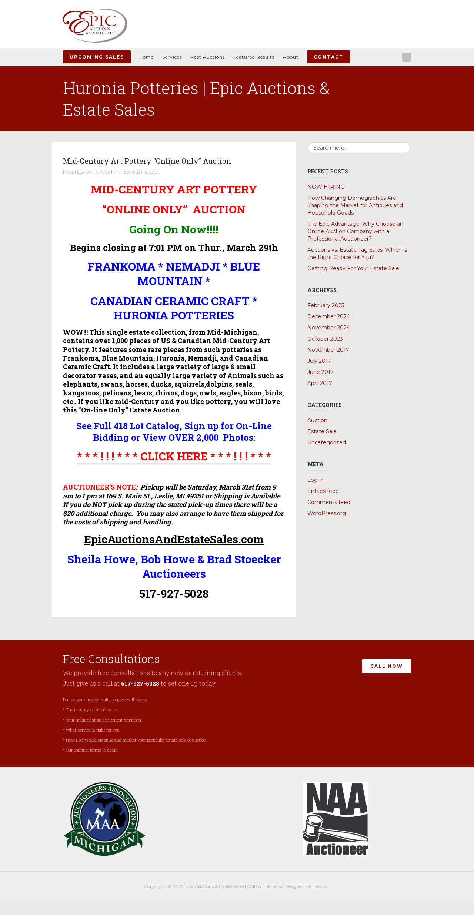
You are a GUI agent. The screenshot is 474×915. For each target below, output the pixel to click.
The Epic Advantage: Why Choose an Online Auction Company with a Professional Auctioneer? (355, 231)
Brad (152, 186)
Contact (328, 57)
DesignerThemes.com (307, 899)
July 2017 (319, 361)
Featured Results (253, 57)
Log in (315, 480)
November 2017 (328, 350)
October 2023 (325, 338)
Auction (317, 420)
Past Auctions (207, 57)
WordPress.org (326, 513)
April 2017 (319, 383)
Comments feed (328, 502)
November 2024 (328, 327)
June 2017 (320, 372)
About (290, 57)
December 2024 (328, 316)
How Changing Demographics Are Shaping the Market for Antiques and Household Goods (355, 205)
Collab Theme (262, 899)
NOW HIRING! (326, 186)
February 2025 (325, 305)
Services (172, 57)
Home (146, 57)
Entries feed (323, 491)
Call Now (386, 677)
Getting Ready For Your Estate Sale (353, 268)
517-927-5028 (141, 696)
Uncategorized (326, 442)
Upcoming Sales (97, 57)
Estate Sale (322, 431)
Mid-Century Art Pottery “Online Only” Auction (157, 166)
